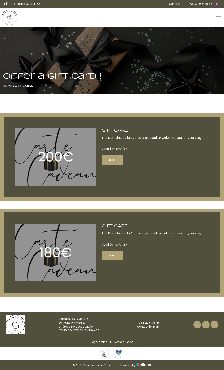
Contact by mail (146, 326)
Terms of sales (123, 342)
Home (7, 85)
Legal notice (99, 342)
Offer (112, 160)
